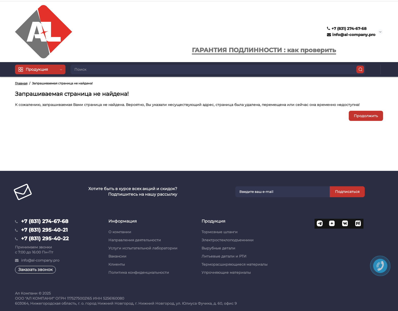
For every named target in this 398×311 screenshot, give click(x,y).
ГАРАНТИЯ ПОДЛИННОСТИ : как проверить (264, 50)
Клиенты (116, 264)
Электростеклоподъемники (228, 240)
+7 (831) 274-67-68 (347, 28)
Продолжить (366, 116)
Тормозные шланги (220, 232)
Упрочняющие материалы (226, 272)
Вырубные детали (218, 248)
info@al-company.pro (351, 34)
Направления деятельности (134, 240)
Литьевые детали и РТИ (224, 256)
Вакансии (117, 256)
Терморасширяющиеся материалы (235, 264)
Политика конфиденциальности (138, 272)
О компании (119, 232)
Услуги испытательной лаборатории (142, 248)
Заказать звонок (35, 269)
